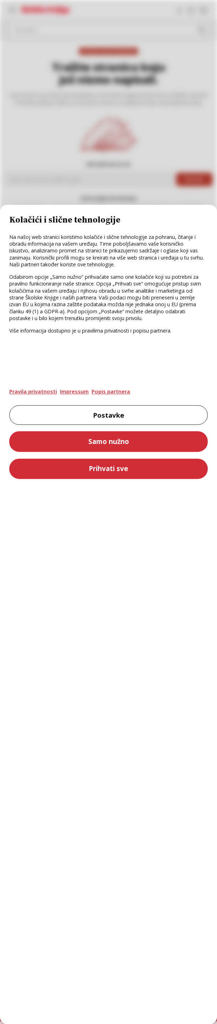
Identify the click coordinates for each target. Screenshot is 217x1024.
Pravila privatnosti (33, 391)
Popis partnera (111, 391)
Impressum (74, 391)
